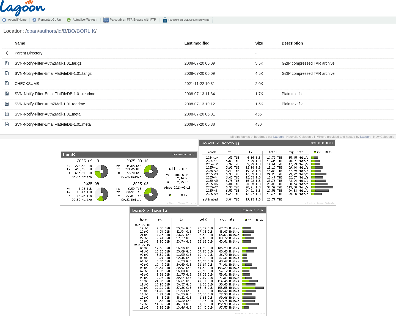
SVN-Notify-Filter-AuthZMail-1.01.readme (50, 104)
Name (20, 43)
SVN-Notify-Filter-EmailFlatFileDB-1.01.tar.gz (53, 73)
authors (47, 31)
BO (71, 31)
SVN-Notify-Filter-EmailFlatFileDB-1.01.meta (53, 124)
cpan (32, 31)
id (59, 31)
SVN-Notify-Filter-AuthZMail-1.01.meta (48, 114)
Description (292, 43)
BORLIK (85, 31)
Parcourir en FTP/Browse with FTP (132, 19)
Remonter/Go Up (49, 19)
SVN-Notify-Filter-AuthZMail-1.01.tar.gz (48, 63)
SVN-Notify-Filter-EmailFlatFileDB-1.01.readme (55, 94)
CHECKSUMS (27, 83)
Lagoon (278, 136)
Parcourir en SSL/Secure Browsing (188, 19)
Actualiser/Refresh (85, 19)
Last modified (197, 43)
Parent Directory (28, 53)
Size (259, 43)
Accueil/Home (17, 19)
